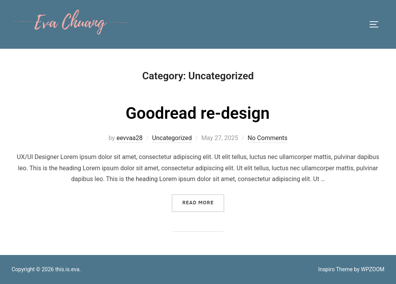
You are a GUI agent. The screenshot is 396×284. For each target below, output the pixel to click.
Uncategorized (172, 138)
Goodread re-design (198, 113)
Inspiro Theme (335, 269)
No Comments (267, 138)
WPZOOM (372, 269)
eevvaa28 (129, 138)
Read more (203, 202)
